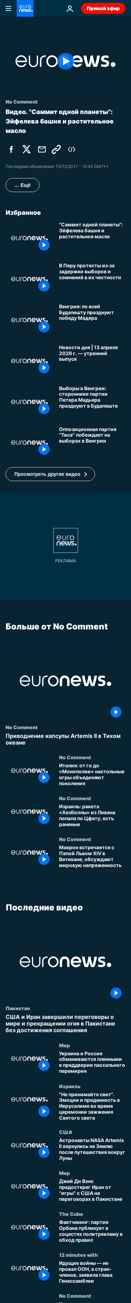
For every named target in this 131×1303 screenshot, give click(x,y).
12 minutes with (78, 1255)
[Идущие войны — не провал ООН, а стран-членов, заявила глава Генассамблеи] (92, 1272)
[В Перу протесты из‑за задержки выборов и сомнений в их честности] (92, 279)
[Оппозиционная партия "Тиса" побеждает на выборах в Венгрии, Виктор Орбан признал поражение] (92, 443)
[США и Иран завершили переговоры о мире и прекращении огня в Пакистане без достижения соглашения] (65, 1024)
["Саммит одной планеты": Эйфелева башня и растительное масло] (92, 238)
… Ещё (22, 185)
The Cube (71, 1214)
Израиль (70, 1086)
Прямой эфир (103, 8)
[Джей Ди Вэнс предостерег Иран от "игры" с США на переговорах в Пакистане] (92, 1190)
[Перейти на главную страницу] (25, 8)
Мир (64, 1045)
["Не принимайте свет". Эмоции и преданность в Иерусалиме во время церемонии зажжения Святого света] (92, 1106)
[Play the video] (65, 61)
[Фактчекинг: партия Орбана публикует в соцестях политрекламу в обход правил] (92, 1231)
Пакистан (18, 1008)
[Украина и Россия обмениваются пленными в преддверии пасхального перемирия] (92, 1062)
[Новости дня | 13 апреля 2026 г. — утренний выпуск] (92, 361)
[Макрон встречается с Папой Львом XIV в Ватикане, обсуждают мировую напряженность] (92, 857)
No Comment (22, 727)
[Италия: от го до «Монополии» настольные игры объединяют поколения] (92, 775)
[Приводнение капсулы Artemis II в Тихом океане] (65, 739)
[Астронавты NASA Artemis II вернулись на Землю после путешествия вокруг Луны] (92, 1150)
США (65, 1132)
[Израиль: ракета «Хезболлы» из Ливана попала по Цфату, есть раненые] (92, 816)
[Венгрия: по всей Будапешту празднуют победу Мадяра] (92, 320)
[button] (50, 474)
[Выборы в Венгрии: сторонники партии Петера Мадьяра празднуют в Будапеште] (92, 402)
